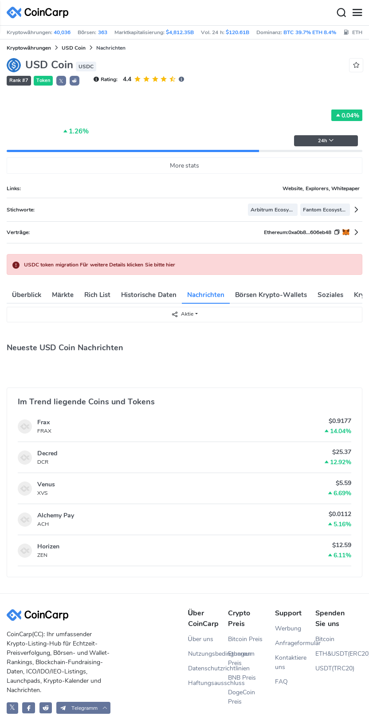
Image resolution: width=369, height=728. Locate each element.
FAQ (281, 681)
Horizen (48, 546)
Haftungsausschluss (208, 683)
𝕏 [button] (61, 81)
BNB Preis (242, 677)
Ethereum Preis (241, 658)
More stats (185, 165)
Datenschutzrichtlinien (208, 668)
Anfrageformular (295, 643)
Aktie (182, 314)
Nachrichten (205, 294)
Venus (46, 484)
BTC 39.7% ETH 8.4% (309, 32)
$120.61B (237, 32)
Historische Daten (148, 294)
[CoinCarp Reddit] (45, 707)
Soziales (330, 294)
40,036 (62, 32)
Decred (47, 453)
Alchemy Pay (55, 515)
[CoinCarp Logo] (40, 12)
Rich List (97, 294)
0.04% (346, 115)
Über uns (200, 639)
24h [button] (326, 140)
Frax (43, 422)
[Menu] (357, 13)
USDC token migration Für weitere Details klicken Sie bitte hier (99, 264)
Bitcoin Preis (245, 639)
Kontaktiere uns (290, 662)
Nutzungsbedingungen (208, 654)
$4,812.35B (180, 32)
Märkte (63, 294)
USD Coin (74, 47)
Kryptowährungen (29, 47)
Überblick (26, 294)
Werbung (288, 628)
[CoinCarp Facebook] (28, 707)
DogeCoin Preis (241, 697)
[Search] (341, 13)
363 (102, 32)
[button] (74, 81)
